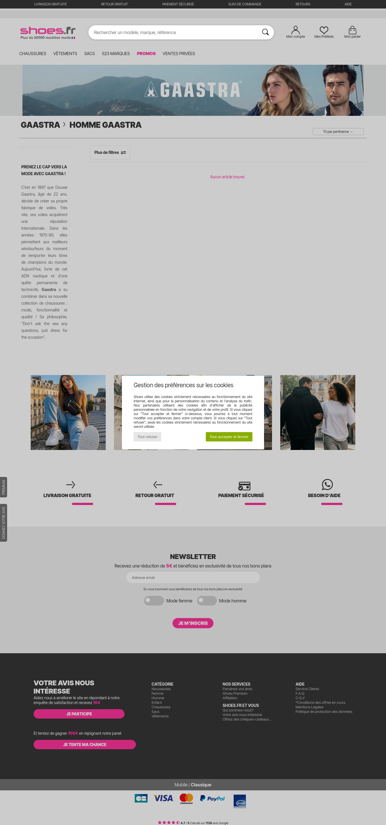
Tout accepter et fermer (228, 437)
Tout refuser (147, 437)
